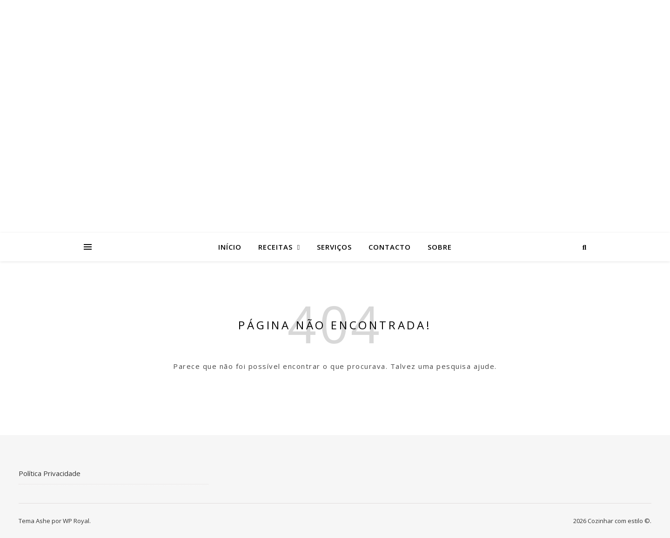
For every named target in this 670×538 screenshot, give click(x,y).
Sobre (440, 247)
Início (229, 247)
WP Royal (76, 521)
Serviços (334, 247)
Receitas (275, 247)
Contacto (389, 247)
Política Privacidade (49, 473)
